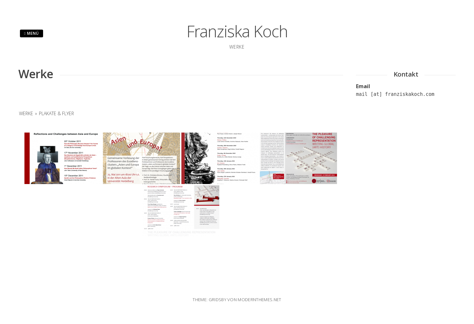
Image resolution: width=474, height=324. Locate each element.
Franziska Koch (237, 31)
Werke (26, 113)
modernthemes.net (259, 299)
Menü (31, 33)
